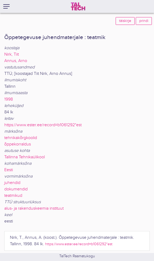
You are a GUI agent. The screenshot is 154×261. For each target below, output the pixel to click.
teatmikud (13, 195)
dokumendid (16, 189)
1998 (8, 99)
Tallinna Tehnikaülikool (24, 157)
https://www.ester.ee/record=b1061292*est (43, 125)
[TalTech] (78, 6)
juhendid (12, 182)
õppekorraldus (17, 144)
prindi (143, 21)
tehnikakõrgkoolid (20, 137)
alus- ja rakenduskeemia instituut (34, 208)
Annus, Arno (15, 60)
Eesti (8, 169)
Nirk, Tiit (11, 54)
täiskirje (125, 21)
